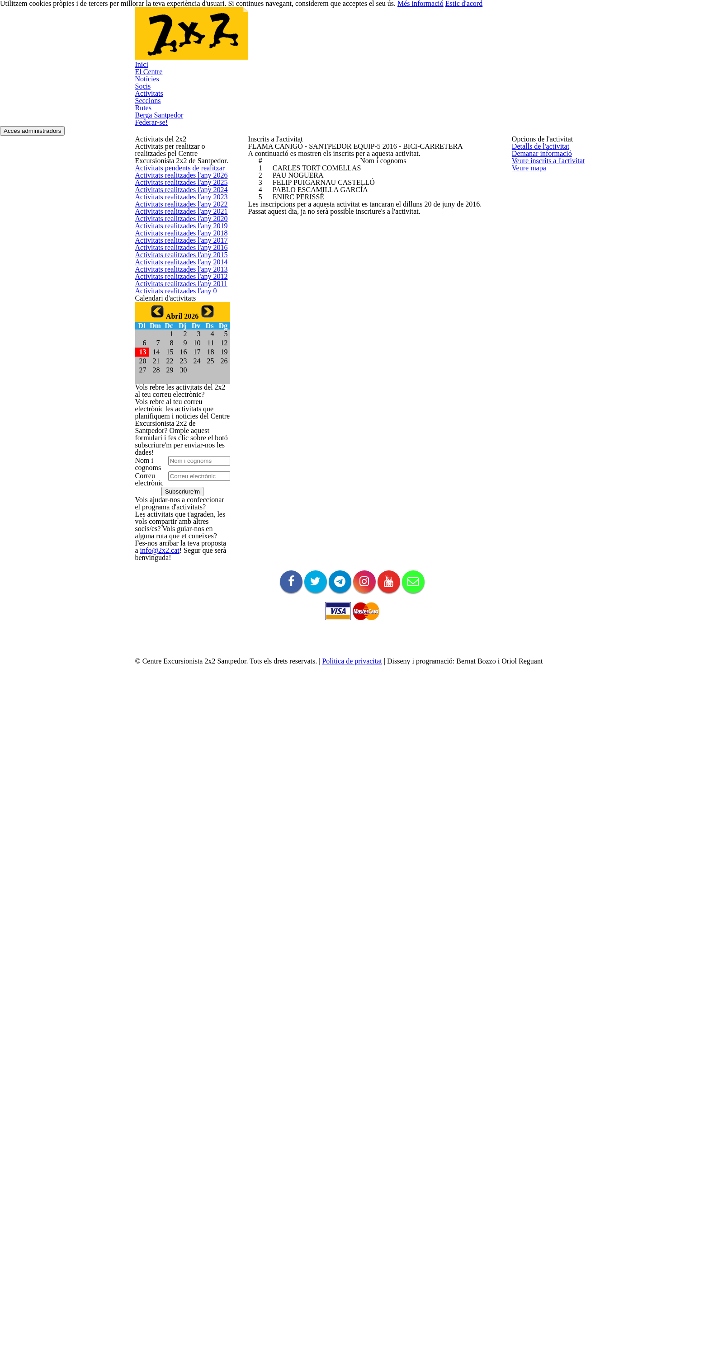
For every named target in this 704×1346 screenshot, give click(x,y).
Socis (342, 36)
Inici (244, 36)
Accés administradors (534, 83)
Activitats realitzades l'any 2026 (174, 227)
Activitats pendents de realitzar (174, 207)
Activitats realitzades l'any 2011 (174, 527)
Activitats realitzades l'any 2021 (174, 327)
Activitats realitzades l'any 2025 (174, 247)
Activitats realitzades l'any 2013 (174, 487)
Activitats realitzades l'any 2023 (174, 287)
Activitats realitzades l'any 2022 (174, 307)
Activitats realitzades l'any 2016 (174, 427)
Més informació (497, 1323)
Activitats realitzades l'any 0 (170, 547)
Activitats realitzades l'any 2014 (174, 467)
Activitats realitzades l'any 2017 (174, 407)
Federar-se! (540, 36)
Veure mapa (527, 258)
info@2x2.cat (181, 1104)
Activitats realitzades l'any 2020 (174, 347)
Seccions (410, 36)
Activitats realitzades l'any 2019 (174, 367)
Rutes (443, 36)
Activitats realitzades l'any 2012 (174, 508)
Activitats (373, 36)
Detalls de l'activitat (536, 159)
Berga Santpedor (487, 36)
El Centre (274, 36)
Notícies (310, 36)
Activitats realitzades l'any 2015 (174, 447)
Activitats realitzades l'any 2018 (174, 387)
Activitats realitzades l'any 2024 (174, 267)
